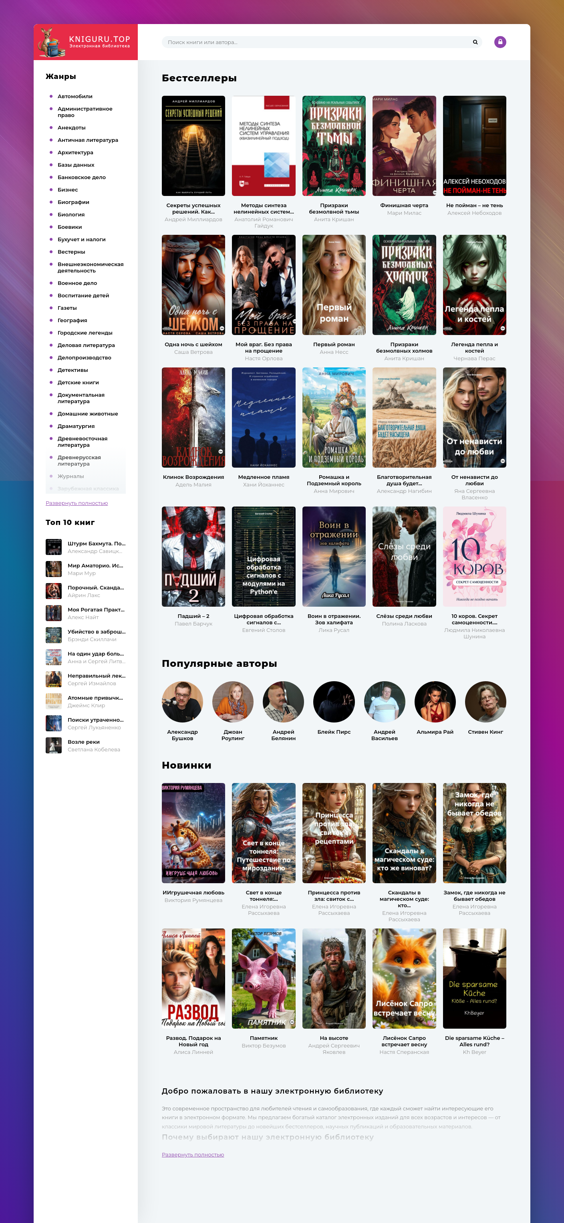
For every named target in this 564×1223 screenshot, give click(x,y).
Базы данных (76, 164)
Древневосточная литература (83, 441)
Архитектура (75, 152)
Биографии (73, 202)
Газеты (67, 308)
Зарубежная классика (88, 488)
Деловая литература (86, 345)
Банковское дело (82, 177)
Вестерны (71, 251)
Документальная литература (81, 398)
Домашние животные (88, 413)
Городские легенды (85, 332)
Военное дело (77, 283)
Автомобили (75, 96)
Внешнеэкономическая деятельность (91, 267)
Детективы (73, 370)
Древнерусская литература (79, 460)
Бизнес (68, 189)
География (72, 320)
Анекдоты (72, 127)
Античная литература (88, 140)
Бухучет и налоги (82, 239)
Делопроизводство (84, 357)
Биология (71, 214)
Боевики (70, 227)
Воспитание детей (83, 295)
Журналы (71, 476)
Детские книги (78, 382)
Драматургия (76, 426)
